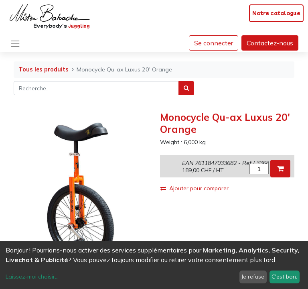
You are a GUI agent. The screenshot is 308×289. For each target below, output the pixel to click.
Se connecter (213, 43)
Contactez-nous (270, 43)
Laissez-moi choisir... (32, 276)
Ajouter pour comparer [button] (194, 188)
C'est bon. (284, 276)
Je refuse (252, 276)
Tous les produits (43, 69)
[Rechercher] (186, 88)
